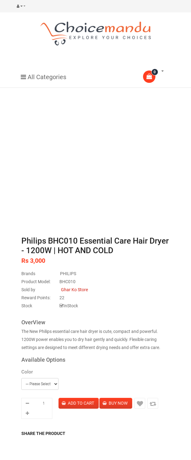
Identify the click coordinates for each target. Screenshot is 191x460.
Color (27, 372)
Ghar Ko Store (74, 289)
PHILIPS (68, 273)
